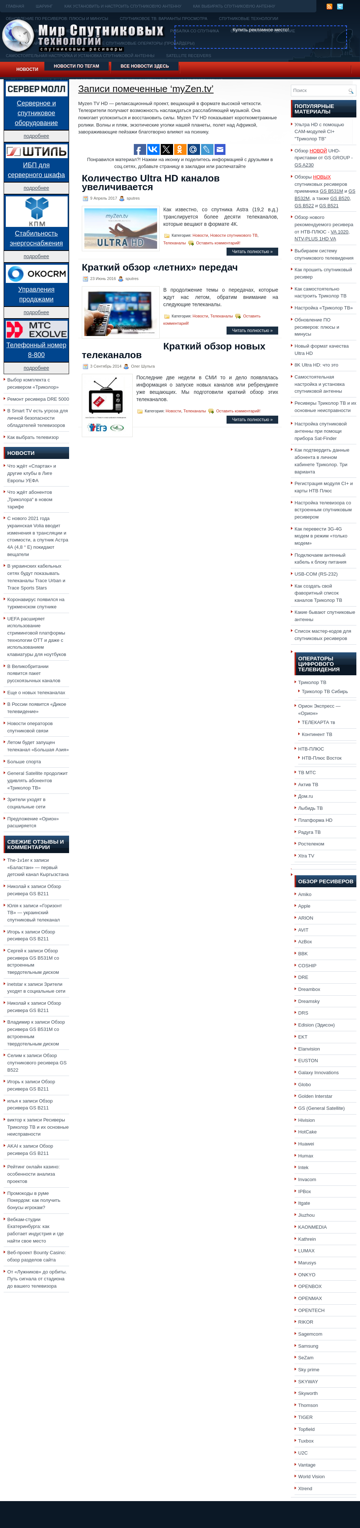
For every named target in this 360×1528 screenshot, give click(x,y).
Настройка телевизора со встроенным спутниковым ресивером (323, 510)
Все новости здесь (145, 66)
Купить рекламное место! (261, 29)
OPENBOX (310, 1286)
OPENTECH (311, 1310)
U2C (303, 1453)
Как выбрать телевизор (33, 437)
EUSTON (308, 1060)
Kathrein (307, 1239)
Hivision (306, 1120)
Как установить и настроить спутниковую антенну (122, 6)
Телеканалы (174, 243)
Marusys (307, 1262)
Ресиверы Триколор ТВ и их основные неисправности (38, 1127)
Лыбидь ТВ (310, 808)
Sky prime (308, 1369)
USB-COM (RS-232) (316, 574)
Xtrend (305, 1488)
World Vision (311, 1476)
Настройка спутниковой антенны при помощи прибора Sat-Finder (321, 431)
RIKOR (305, 1322)
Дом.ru (305, 796)
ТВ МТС (307, 772)
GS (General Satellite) (321, 1108)
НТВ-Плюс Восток (321, 758)
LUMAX (306, 1250)
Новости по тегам (76, 66)
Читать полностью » (252, 251)
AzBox (305, 941)
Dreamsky (309, 1001)
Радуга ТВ (309, 832)
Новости (27, 69)
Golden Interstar (315, 1096)
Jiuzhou (306, 1215)
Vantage (307, 1465)
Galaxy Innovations (318, 1072)
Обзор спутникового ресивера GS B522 (37, 1062)
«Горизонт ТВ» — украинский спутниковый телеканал (34, 913)
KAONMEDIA (312, 1227)
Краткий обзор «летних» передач (160, 267)
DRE (303, 977)
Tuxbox (306, 1441)
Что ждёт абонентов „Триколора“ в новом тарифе (29, 499)
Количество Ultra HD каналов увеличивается (151, 182)
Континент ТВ (317, 734)
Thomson (308, 1405)
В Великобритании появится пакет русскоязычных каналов (33, 673)
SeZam (305, 1357)
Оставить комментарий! (218, 243)
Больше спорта (24, 761)
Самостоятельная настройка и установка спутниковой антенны (320, 384)
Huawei (306, 1144)
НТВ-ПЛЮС (311, 749)
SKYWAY (308, 1381)
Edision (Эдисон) (316, 1025)
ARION (305, 918)
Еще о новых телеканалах (36, 692)
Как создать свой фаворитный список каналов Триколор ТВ (318, 593)
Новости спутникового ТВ (233, 235)
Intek (303, 1167)
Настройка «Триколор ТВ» (324, 308)
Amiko (304, 894)
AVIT (303, 930)
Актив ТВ (308, 784)
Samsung (308, 1346)
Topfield (306, 1429)
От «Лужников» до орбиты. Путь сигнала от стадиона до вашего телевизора (37, 1279)
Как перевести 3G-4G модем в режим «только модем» (321, 536)
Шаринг (44, 6)
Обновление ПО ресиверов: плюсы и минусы (317, 327)
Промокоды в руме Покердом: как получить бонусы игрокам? (33, 1200)
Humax (305, 1156)
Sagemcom (310, 1334)
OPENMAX (310, 1298)
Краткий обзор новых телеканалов (173, 350)
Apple (304, 906)
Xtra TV (306, 856)
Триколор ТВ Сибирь (325, 691)
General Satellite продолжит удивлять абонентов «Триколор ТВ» (37, 780)
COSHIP (307, 965)
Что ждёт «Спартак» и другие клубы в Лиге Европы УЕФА (31, 473)
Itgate (304, 1203)
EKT (303, 1037)
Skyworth (308, 1393)
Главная (15, 6)
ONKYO (306, 1274)
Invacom (307, 1179)
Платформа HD (315, 820)
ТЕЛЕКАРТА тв (318, 722)
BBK (303, 953)
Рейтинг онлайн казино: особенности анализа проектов (33, 1174)
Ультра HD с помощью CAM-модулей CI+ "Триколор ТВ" (319, 131)
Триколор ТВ (312, 682)
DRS (303, 1013)
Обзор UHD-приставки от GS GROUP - (324, 158)
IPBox (304, 1191)
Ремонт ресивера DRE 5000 (38, 399)
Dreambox (309, 989)
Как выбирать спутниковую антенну (234, 6)
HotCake (307, 1132)
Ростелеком (311, 844)
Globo (304, 1084)
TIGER (305, 1417)
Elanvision (309, 1049)
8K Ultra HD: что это (316, 365)
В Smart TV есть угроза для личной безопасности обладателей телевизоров (37, 418)
